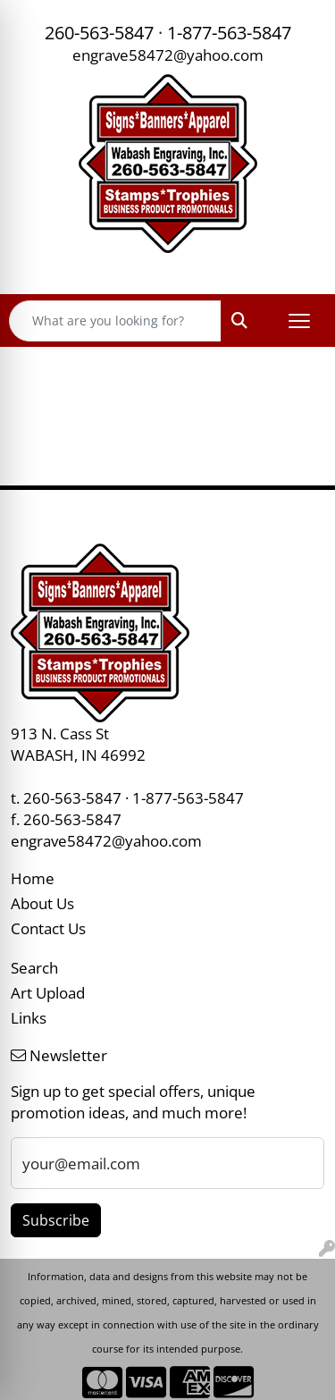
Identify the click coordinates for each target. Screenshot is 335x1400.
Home (32, 878)
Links (28, 1017)
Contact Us (48, 928)
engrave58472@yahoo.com (168, 54)
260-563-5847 (99, 33)
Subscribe (55, 1220)
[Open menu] (299, 321)
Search (34, 967)
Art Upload (48, 992)
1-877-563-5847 (229, 33)
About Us (42, 903)
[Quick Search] (115, 321)
